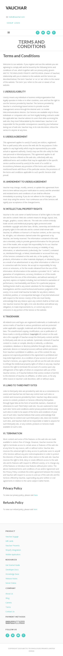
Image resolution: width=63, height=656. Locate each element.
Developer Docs (12, 569)
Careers (9, 602)
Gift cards (9, 541)
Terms (8, 607)
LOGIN (17, 23)
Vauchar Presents (13, 545)
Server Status (11, 583)
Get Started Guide (13, 565)
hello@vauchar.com (17, 17)
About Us (9, 593)
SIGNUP (10, 23)
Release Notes (11, 578)
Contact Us (10, 611)
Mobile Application (13, 554)
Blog (7, 598)
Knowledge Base (12, 574)
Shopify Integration (13, 550)
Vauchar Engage (12, 536)
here (36, 495)
